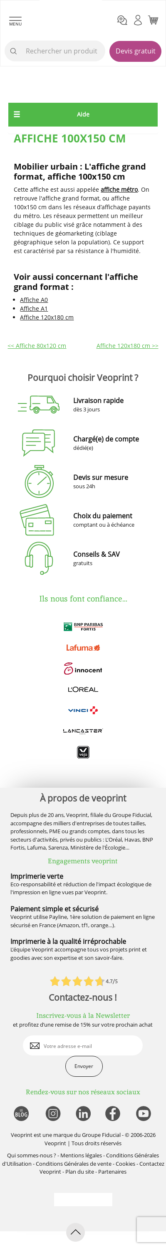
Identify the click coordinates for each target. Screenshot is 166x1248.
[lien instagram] (52, 1114)
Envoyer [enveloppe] (83, 1066)
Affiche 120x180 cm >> (128, 346)
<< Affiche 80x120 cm (36, 346)
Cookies (125, 1163)
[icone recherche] (14, 51)
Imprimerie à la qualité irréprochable (68, 941)
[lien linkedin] (83, 1114)
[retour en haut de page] (75, 1232)
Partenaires (112, 1171)
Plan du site (79, 1171)
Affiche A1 (34, 308)
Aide (83, 114)
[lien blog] (21, 1114)
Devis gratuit (136, 51)
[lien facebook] (114, 1114)
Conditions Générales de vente (73, 1163)
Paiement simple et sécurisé (54, 908)
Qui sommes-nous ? (31, 1155)
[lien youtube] (145, 1114)
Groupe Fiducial (101, 1135)
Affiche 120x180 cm (47, 317)
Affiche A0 (34, 300)
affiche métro (119, 189)
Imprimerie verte (36, 876)
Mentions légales (81, 1155)
